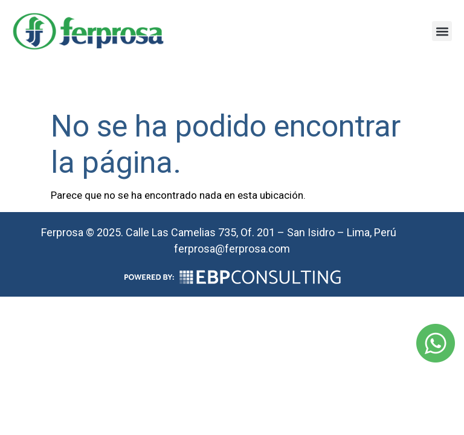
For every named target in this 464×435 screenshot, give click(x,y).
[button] (442, 31)
